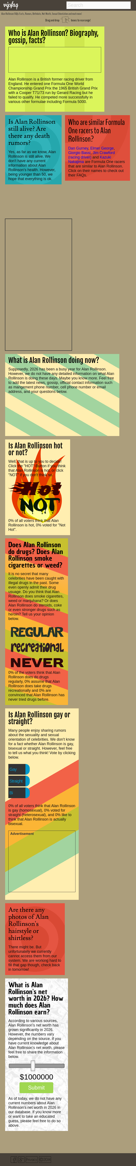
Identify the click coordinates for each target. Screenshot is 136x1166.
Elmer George (102, 148)
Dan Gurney (78, 148)
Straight (15, 781)
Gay (13, 769)
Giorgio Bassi (79, 153)
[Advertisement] (38, 284)
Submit (36, 1088)
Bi (11, 792)
